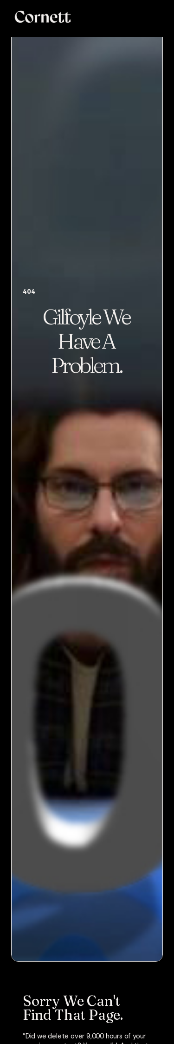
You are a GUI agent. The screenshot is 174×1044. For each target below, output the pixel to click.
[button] (157, 16)
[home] (40, 16)
